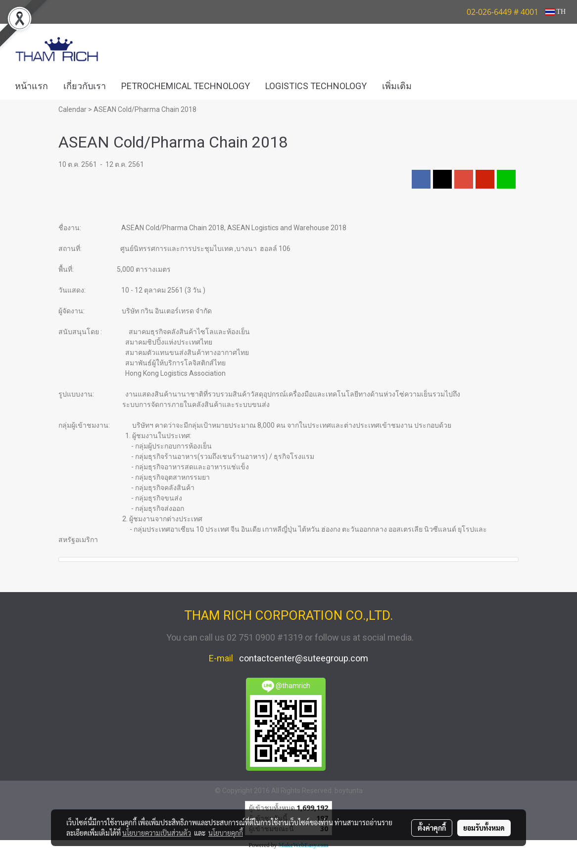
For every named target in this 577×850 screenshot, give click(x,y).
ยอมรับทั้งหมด (484, 827)
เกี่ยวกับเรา (84, 86)
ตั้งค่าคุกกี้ (432, 827)
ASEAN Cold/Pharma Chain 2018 (145, 109)
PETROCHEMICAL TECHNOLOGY (185, 86)
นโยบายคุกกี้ (225, 832)
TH (555, 11)
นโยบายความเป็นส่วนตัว (156, 832)
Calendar (72, 109)
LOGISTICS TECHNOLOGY (316, 86)
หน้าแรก (31, 86)
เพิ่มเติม (397, 86)
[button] (434, 86)
